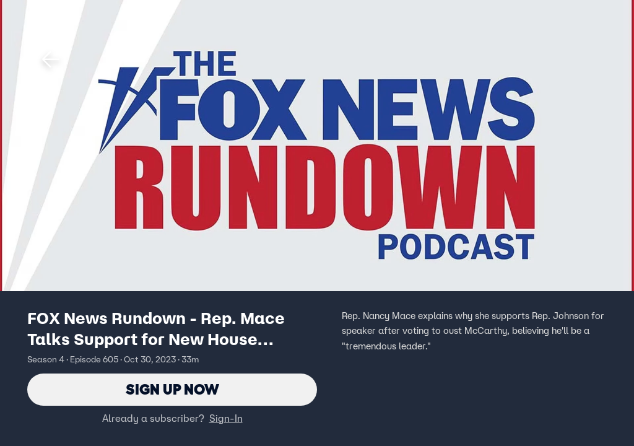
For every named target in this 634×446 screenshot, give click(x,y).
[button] (51, 59)
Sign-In (226, 418)
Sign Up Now (172, 389)
